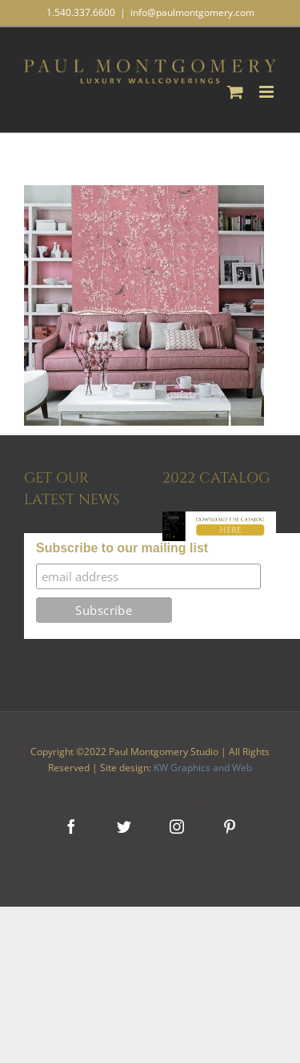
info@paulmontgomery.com (192, 12)
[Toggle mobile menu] (267, 91)
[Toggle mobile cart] (235, 91)
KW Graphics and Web (203, 767)
